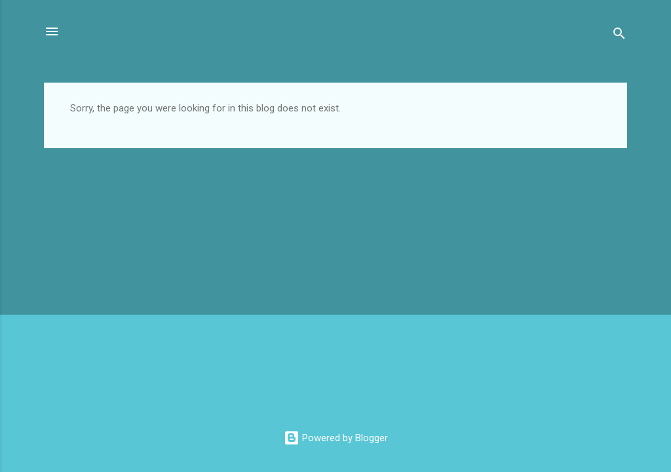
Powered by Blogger (336, 438)
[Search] (619, 36)
